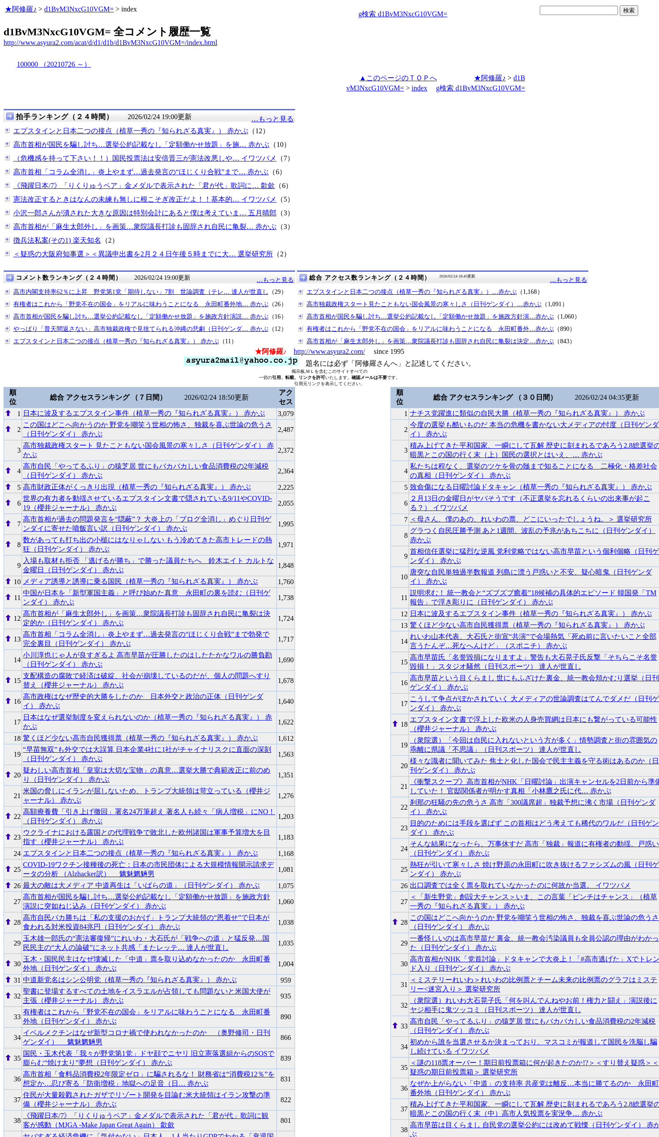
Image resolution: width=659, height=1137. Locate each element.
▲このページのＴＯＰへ (398, 78)
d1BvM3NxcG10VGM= (79, 9)
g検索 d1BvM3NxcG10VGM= (402, 14)
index (420, 88)
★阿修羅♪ (21, 9)
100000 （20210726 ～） (54, 64)
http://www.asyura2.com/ (329, 351)
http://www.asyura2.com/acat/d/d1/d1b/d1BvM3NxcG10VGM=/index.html (110, 42)
